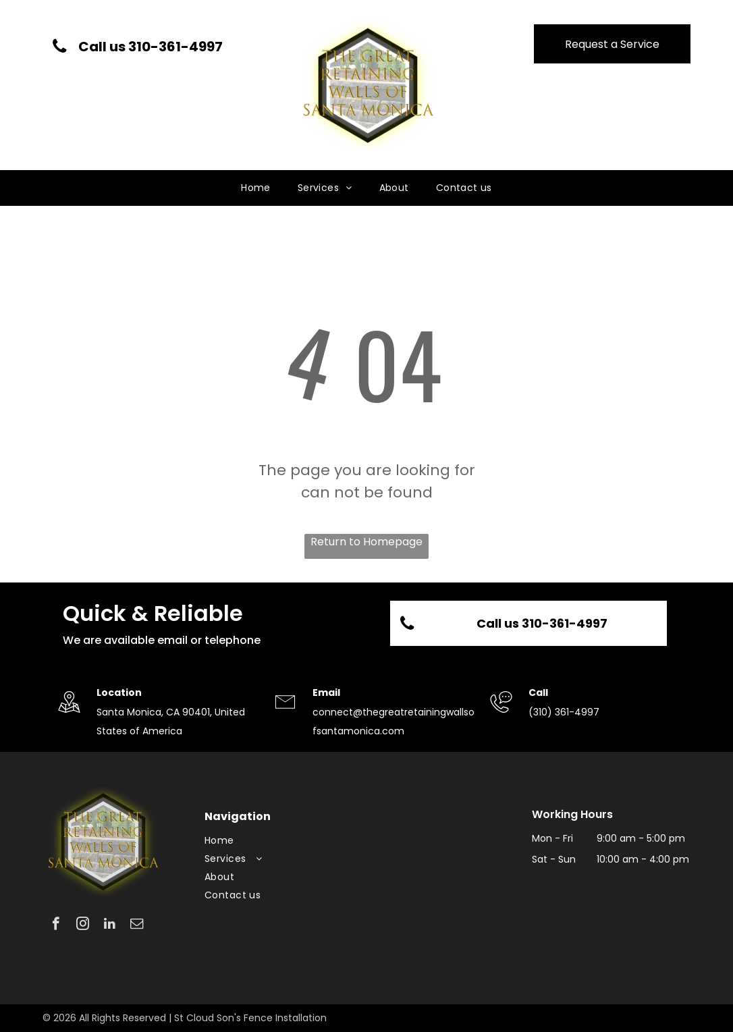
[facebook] (55, 925)
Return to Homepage (366, 541)
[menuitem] (255, 188)
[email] (136, 925)
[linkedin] (109, 925)
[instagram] (82, 925)
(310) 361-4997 (563, 712)
